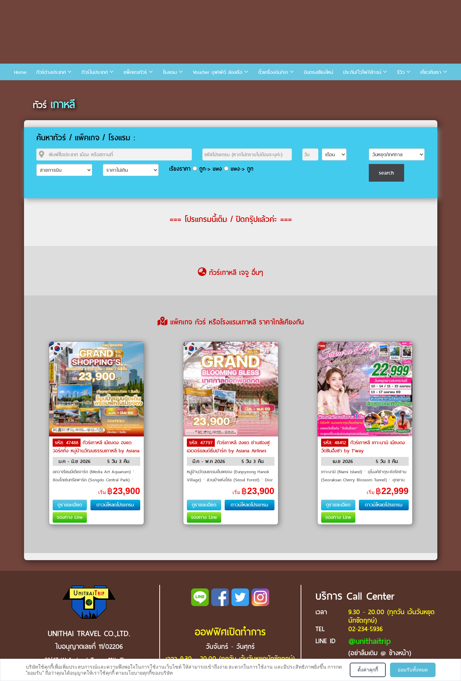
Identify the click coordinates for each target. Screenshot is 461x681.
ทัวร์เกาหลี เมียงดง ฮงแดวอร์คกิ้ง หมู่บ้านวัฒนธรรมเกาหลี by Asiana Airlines (96, 450)
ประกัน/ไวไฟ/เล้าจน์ (362, 72)
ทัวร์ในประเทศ (95, 72)
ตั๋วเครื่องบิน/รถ (273, 72)
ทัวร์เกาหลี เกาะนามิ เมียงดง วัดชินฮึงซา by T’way (363, 447)
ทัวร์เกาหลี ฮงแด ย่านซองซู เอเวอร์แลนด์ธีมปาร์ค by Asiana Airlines (228, 447)
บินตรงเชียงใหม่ (318, 72)
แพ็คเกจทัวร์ (135, 72)
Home (20, 72)
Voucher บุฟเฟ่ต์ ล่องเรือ (217, 72)
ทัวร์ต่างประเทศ (51, 72)
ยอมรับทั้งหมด (413, 670)
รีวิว (400, 72)
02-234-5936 (365, 629)
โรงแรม (170, 72)
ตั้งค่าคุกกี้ (367, 670)
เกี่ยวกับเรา (430, 72)
